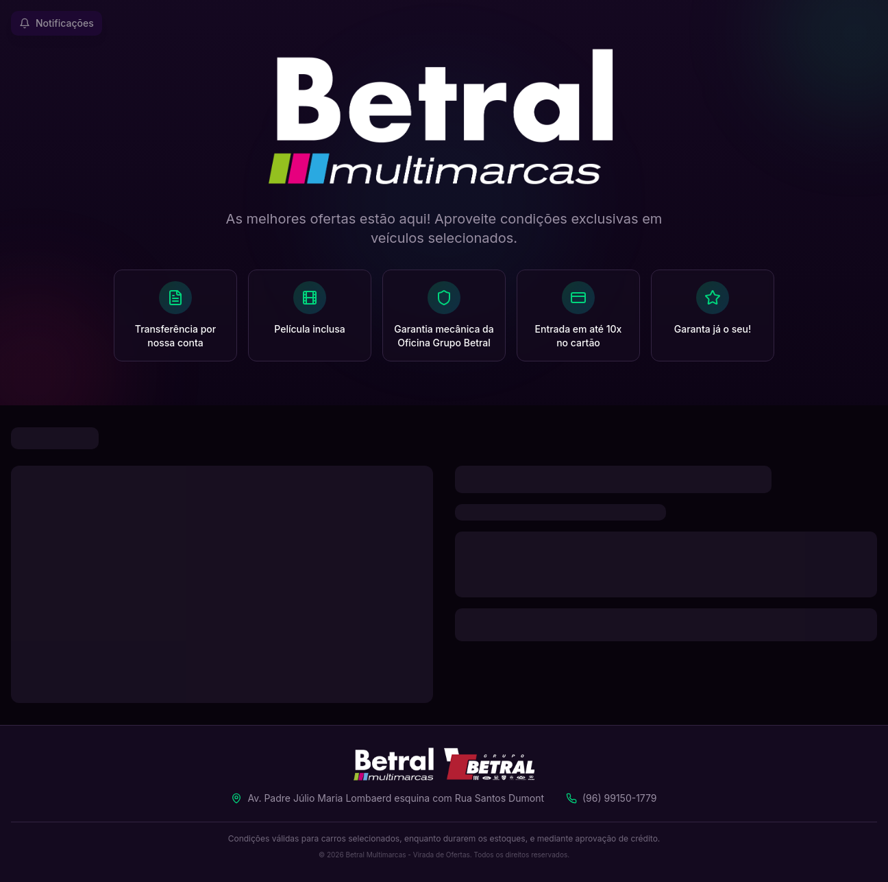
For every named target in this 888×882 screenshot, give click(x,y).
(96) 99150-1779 (619, 798)
